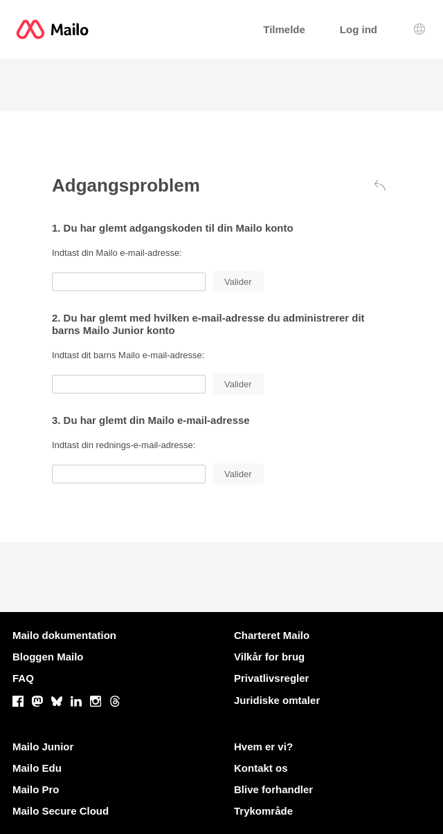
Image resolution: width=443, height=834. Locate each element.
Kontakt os (261, 768)
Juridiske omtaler (277, 700)
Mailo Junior (42, 746)
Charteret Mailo (271, 635)
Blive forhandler (273, 789)
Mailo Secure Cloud (60, 811)
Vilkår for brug (269, 656)
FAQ (23, 678)
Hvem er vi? (263, 746)
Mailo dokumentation (64, 635)
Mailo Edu (37, 768)
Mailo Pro (36, 789)
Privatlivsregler (271, 678)
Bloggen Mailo (48, 656)
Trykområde (263, 811)
